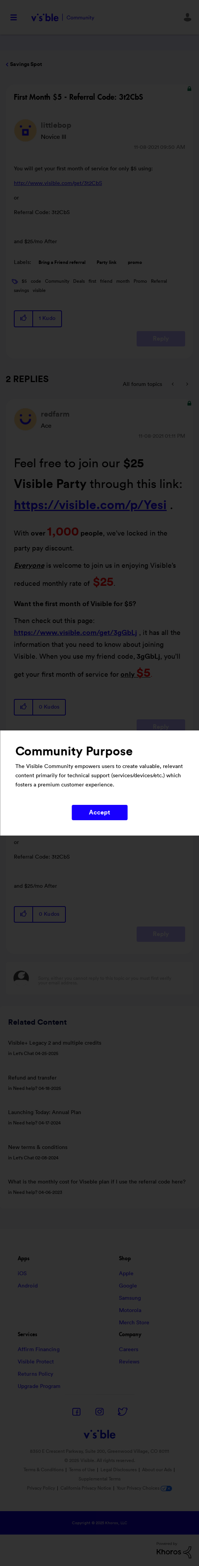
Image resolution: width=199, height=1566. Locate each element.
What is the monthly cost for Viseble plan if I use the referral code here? (97, 1182)
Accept (99, 812)
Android (28, 1286)
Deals (79, 281)
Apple (126, 1273)
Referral (159, 281)
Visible (62, 17)
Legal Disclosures (118, 1469)
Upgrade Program (39, 1386)
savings (21, 290)
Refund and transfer (32, 1078)
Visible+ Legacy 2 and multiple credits (54, 1043)
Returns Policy (35, 1374)
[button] (24, 318)
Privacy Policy (41, 1488)
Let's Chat (23, 1053)
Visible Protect (36, 1362)
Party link (107, 262)
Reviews (129, 1362)
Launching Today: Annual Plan (44, 1112)
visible (39, 290)
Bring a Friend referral (61, 262)
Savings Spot (26, 64)
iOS (22, 1273)
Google (128, 1286)
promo (135, 262)
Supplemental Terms (99, 1479)
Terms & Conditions (43, 1469)
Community (57, 281)
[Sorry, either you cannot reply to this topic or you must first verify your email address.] (109, 978)
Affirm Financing (39, 1349)
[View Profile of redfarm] (55, 414)
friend (106, 281)
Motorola (130, 1310)
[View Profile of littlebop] (56, 125)
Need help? (25, 1088)
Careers (129, 1349)
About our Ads (157, 1469)
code (36, 281)
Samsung (130, 1298)
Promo (140, 281)
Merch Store (134, 1322)
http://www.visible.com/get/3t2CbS (58, 183)
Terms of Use (82, 1469)
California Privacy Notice (86, 1488)
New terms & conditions (37, 1147)
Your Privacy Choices (144, 1488)
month (123, 281)
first (92, 281)
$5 (24, 281)
